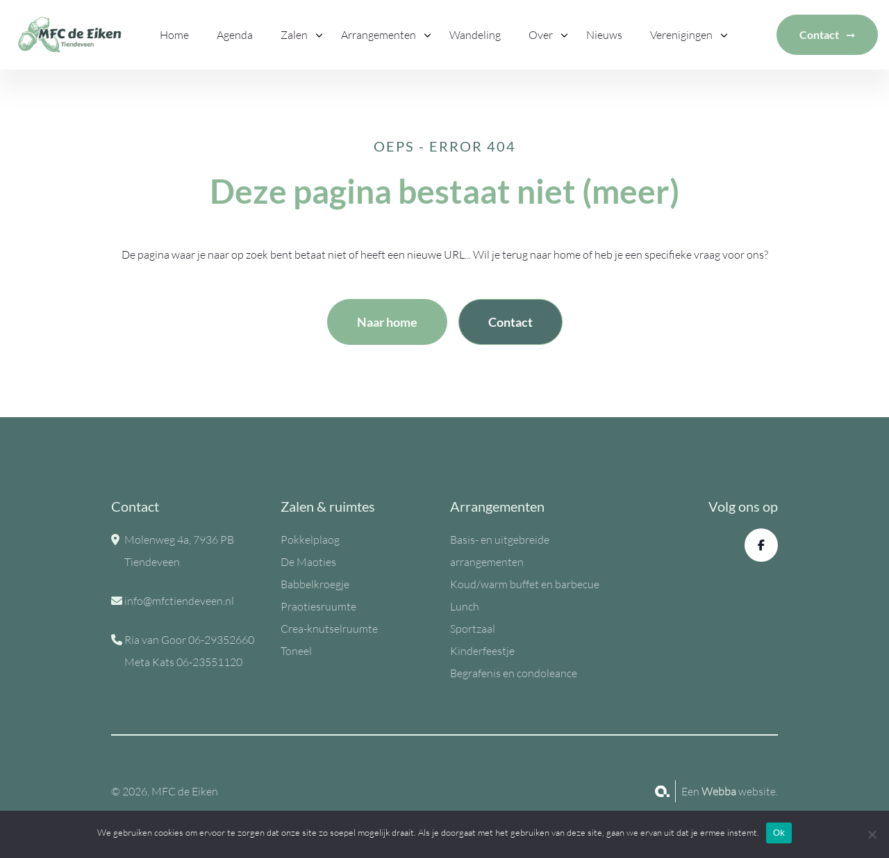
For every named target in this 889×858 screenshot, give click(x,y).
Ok (779, 832)
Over (541, 35)
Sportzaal (472, 629)
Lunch (464, 606)
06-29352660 (221, 640)
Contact (819, 34)
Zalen (294, 35)
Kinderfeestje (482, 651)
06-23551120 (209, 662)
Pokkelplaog (310, 540)
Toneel (296, 651)
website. (739, 791)
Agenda (235, 35)
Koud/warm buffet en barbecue (524, 584)
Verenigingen (681, 35)
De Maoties (308, 562)
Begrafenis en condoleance (513, 673)
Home (174, 35)
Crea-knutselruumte (329, 629)
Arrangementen (378, 35)
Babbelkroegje (315, 584)
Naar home (387, 322)
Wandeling (475, 35)
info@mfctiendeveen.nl (179, 601)
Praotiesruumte (318, 606)
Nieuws (604, 35)
